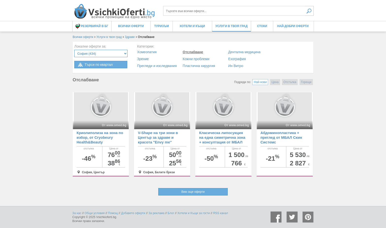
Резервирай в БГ (92, 26)
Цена (275, 82)
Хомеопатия (147, 52)
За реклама (156, 213)
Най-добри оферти (293, 26)
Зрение (143, 59)
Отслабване (193, 52)
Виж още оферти (193, 191)
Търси (309, 11)
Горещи (306, 82)
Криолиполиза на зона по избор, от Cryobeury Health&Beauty (100, 137)
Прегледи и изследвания (157, 66)
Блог (171, 213)
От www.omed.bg (114, 125)
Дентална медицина (244, 52)
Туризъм (161, 26)
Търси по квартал (95, 65)
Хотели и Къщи (192, 26)
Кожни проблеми (196, 59)
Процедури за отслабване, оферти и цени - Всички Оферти (114, 9)
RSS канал (220, 213)
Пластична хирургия (199, 66)
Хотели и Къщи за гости (193, 213)
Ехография (237, 59)
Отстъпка (289, 82)
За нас (76, 213)
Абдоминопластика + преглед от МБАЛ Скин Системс (281, 137)
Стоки (262, 26)
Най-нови (260, 82)
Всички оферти (131, 26)
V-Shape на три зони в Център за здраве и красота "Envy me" (158, 137)
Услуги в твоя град (231, 26)
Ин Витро (235, 66)
